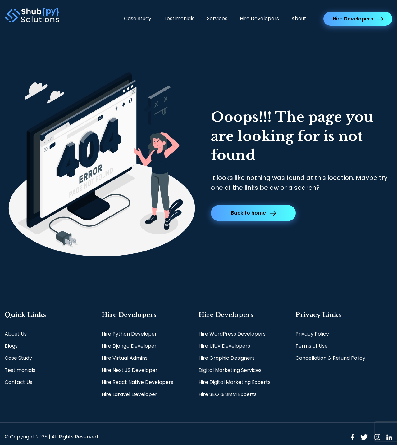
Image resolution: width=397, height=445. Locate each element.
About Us (16, 333)
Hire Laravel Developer (129, 394)
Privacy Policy (312, 333)
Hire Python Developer (129, 333)
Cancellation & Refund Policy (330, 358)
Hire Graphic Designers (226, 358)
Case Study (137, 18)
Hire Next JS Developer (129, 370)
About (298, 18)
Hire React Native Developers (137, 382)
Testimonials (179, 18)
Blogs (11, 345)
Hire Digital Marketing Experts (234, 382)
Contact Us (18, 382)
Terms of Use (311, 345)
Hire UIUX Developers (224, 345)
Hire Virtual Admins (125, 358)
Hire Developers (259, 18)
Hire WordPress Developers (232, 333)
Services (217, 18)
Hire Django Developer (129, 345)
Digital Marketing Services (230, 370)
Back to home (253, 212)
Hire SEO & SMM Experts (227, 394)
